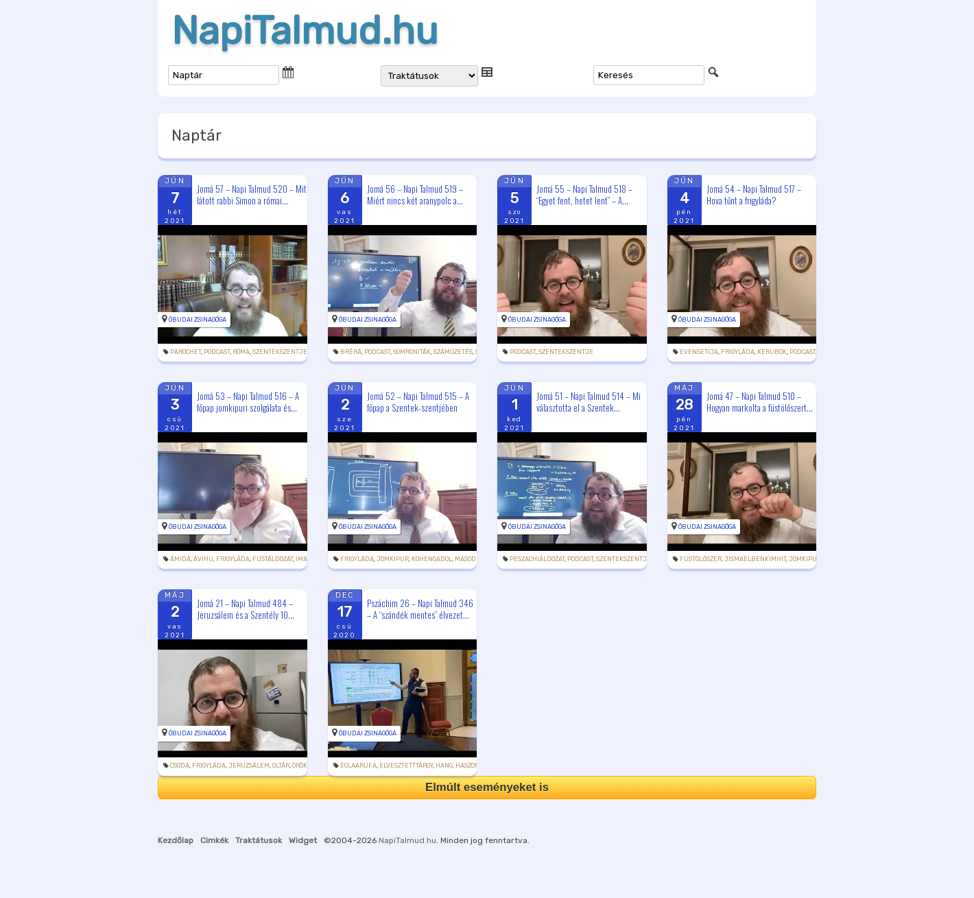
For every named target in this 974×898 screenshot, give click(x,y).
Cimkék (214, 840)
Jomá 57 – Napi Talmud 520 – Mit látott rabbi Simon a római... (252, 194)
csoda (179, 765)
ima (301, 559)
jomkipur (393, 559)
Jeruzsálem (249, 765)
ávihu (203, 559)
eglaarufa (358, 765)
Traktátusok (258, 840)
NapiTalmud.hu (304, 31)
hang (444, 765)
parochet (185, 351)
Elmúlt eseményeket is (487, 787)
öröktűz (305, 765)
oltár (280, 765)
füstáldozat (272, 559)
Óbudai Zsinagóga (197, 319)
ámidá (180, 559)
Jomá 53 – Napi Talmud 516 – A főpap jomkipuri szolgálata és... (248, 401)
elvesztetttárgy (406, 765)
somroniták (412, 351)
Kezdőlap (175, 840)
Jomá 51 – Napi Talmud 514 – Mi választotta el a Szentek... (588, 401)
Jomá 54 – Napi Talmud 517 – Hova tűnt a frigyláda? (753, 194)
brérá (350, 351)
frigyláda (738, 351)
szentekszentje (279, 351)
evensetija (699, 351)
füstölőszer (701, 559)
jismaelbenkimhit (755, 559)
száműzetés (453, 351)
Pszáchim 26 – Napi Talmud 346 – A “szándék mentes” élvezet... (420, 609)
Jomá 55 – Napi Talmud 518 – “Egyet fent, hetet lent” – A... (584, 194)
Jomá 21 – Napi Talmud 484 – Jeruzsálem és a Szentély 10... (245, 609)
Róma (241, 351)
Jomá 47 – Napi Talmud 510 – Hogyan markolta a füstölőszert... (759, 401)
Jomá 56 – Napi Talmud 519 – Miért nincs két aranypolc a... (415, 194)
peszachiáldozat (537, 559)
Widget (303, 840)
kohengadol (432, 559)
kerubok (772, 351)
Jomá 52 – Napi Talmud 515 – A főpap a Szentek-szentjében (418, 401)
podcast (217, 351)
